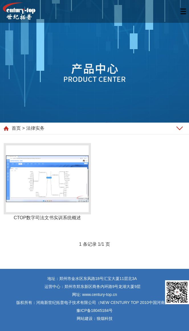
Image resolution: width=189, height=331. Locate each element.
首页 (16, 128)
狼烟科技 (105, 318)
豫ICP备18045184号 (94, 310)
